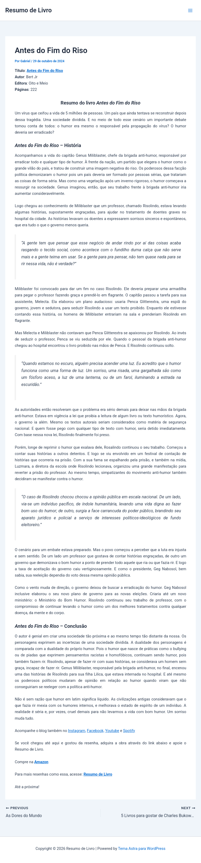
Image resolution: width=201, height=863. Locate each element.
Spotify (129, 730)
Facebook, (95, 730)
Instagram (76, 730)
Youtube (112, 730)
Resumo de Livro (28, 10)
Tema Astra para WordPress (141, 848)
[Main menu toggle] (190, 10)
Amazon (41, 762)
